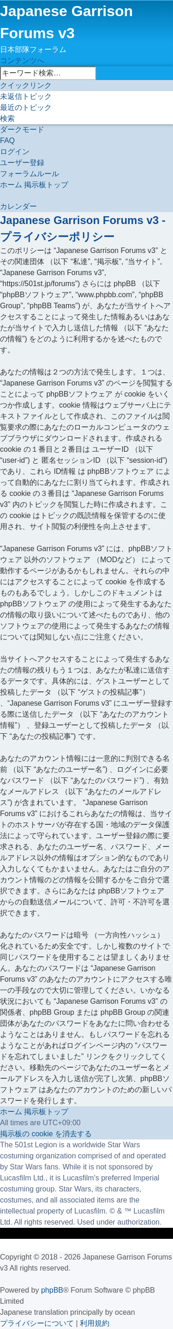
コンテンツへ (22, 60)
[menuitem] (26, 96)
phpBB (52, 1290)
